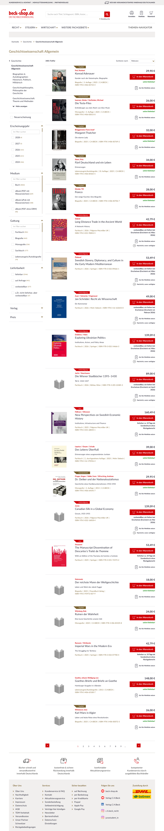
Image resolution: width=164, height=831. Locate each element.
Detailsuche (104, 19)
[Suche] (73, 14)
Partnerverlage (61, 2)
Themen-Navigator (140, 28)
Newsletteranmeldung (43, 2)
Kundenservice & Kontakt (20, 2)
